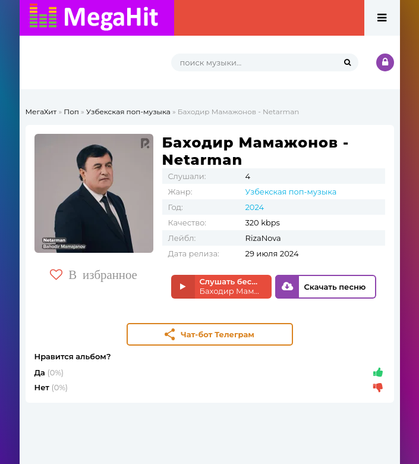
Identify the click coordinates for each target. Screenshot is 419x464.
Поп (71, 111)
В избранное (93, 274)
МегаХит (41, 111)
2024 (254, 207)
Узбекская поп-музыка (128, 111)
